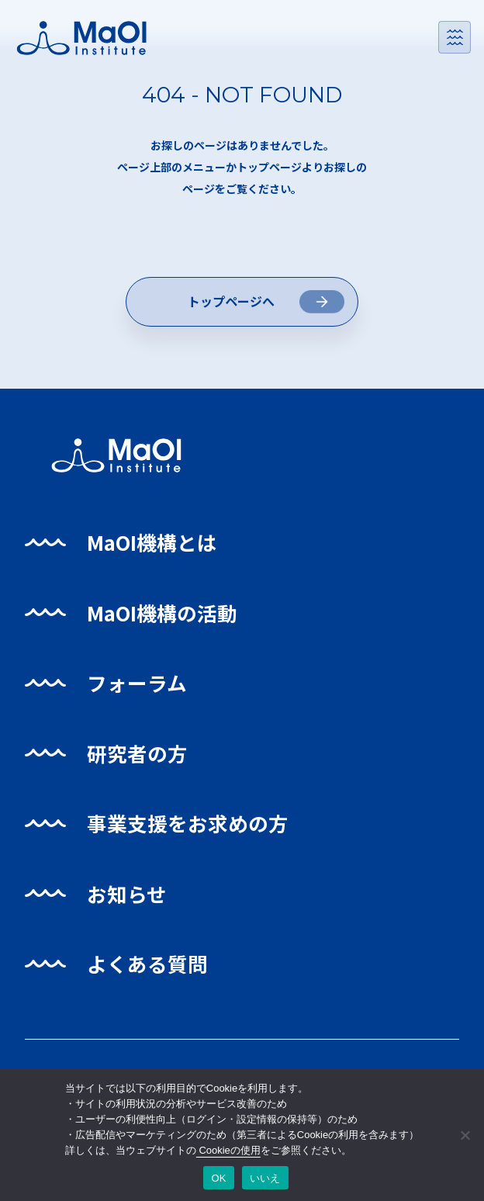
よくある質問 (150, 967)
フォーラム (140, 686)
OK (218, 1178)
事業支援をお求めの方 (192, 827)
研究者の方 (140, 756)
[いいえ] (464, 1135)
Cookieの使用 (228, 1150)
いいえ (265, 1178)
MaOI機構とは (155, 546)
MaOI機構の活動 (166, 615)
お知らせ (129, 896)
